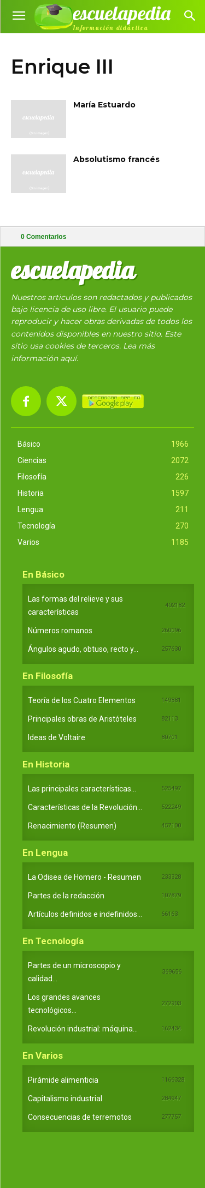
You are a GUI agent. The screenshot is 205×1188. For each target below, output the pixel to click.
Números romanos (60, 630)
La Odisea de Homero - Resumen (84, 877)
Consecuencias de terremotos (80, 1117)
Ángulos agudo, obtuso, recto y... (83, 649)
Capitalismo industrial (65, 1098)
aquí (68, 358)
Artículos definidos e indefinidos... (85, 914)
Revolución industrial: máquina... (83, 1028)
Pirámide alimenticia (63, 1080)
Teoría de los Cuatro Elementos (82, 700)
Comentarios (43, 237)
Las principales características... (82, 788)
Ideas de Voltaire (56, 737)
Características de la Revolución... (85, 807)
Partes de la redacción (66, 895)
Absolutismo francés (116, 159)
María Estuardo (104, 105)
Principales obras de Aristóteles (82, 719)
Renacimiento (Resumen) (72, 825)
